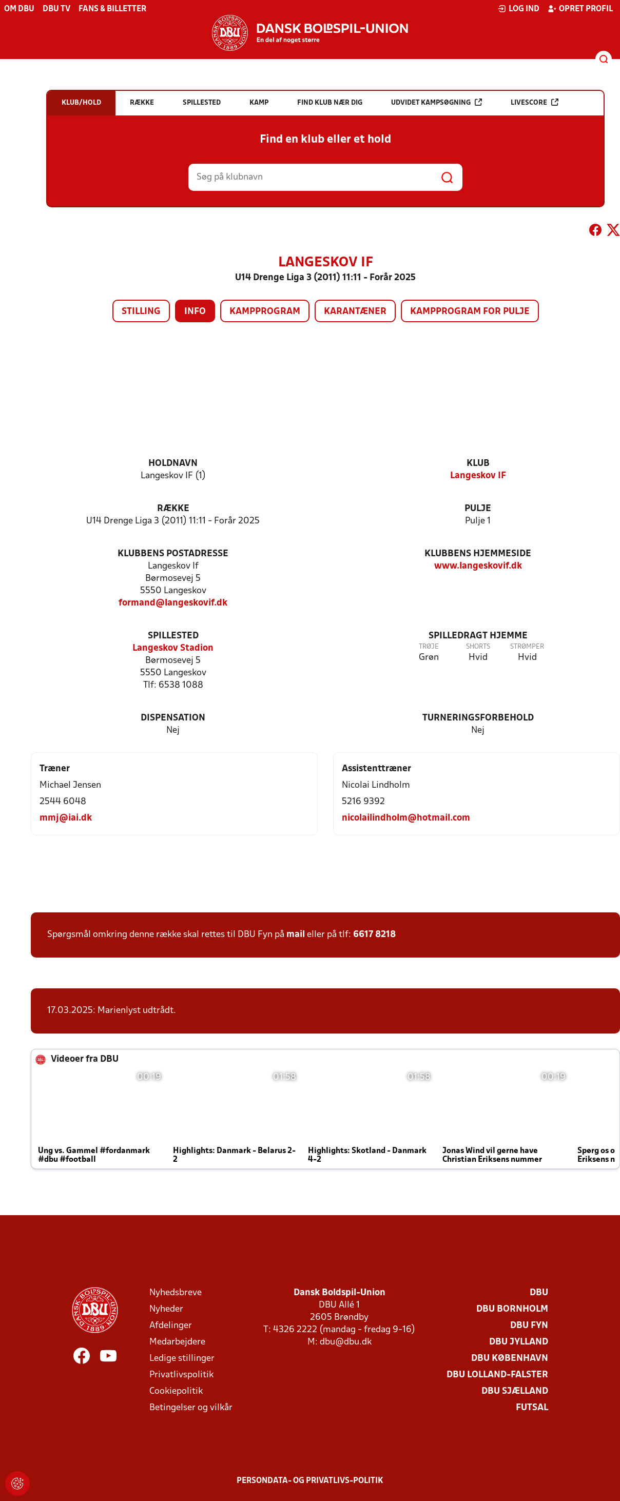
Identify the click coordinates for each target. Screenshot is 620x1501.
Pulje (477, 508)
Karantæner (355, 311)
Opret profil (580, 8)
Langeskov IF (478, 476)
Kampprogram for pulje (470, 311)
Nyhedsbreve (175, 1293)
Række (173, 508)
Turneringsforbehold (478, 718)
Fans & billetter (112, 9)
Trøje (429, 647)
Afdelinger (170, 1325)
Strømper (527, 647)
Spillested (173, 636)
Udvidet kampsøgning (436, 102)
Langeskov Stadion (173, 648)
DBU (539, 1293)
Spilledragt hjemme (478, 636)
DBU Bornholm (512, 1309)
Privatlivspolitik (181, 1375)
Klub (478, 463)
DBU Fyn (529, 1325)
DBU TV (56, 9)
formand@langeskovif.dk (173, 603)
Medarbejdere (177, 1342)
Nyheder (166, 1309)
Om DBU (19, 9)
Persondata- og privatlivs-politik (310, 1481)
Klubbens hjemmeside (477, 554)
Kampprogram (264, 311)
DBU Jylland (518, 1342)
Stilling (141, 311)
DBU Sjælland (514, 1391)
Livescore (534, 102)
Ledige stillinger (182, 1358)
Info (195, 311)
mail (295, 934)
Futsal (532, 1407)
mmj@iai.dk (66, 818)
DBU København (509, 1358)
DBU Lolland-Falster (497, 1375)
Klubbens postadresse (173, 554)
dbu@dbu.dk (346, 1342)
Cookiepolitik (176, 1391)
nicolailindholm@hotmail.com (406, 818)
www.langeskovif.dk (478, 566)
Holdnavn (173, 463)
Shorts (478, 647)
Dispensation (173, 718)
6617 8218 (374, 934)
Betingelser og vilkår (190, 1407)
